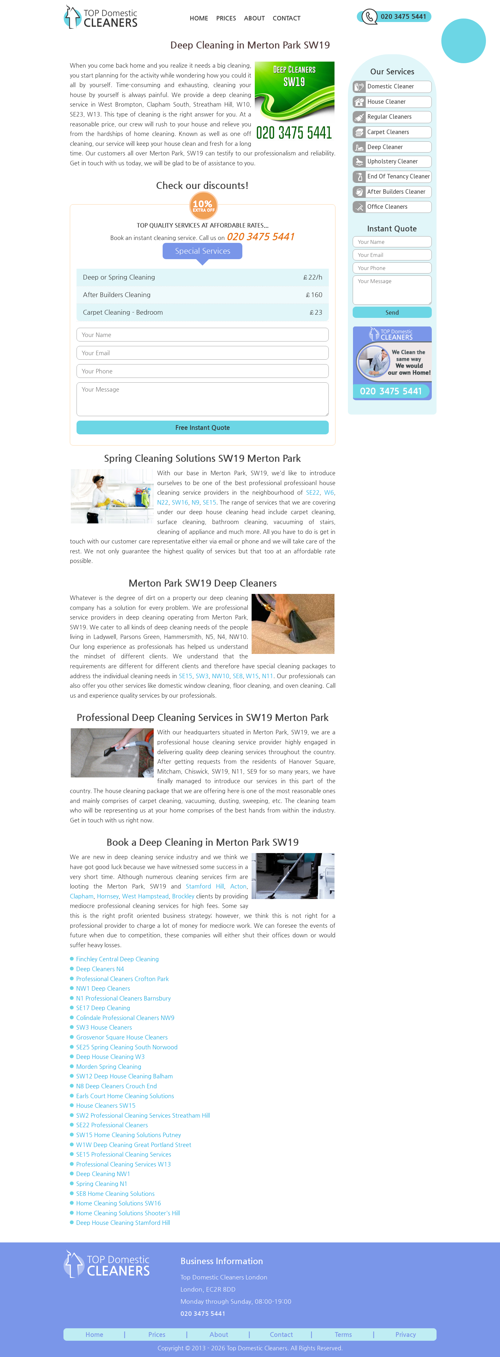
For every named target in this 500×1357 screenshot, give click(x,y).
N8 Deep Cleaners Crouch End (116, 1086)
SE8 (238, 675)
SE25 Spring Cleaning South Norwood (127, 1047)
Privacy (405, 1334)
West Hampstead (145, 896)
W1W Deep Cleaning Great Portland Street (133, 1144)
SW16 (180, 502)
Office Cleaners (380, 207)
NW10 (220, 675)
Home (199, 18)
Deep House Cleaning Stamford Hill (123, 1222)
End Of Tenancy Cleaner (391, 177)
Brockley (183, 896)
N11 (267, 675)
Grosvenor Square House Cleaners (122, 1037)
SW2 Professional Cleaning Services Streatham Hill (143, 1115)
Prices (226, 18)
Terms (343, 1334)
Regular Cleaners (382, 117)
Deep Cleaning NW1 (103, 1173)
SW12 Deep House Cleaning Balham (124, 1076)
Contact (286, 18)
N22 (162, 502)
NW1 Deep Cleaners (103, 988)
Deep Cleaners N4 (100, 968)
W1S (252, 675)
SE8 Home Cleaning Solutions (115, 1193)
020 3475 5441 (394, 16)
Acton (238, 886)
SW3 (202, 675)
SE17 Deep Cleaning (103, 1007)
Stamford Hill (205, 886)
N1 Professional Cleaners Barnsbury (123, 998)
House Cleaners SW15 (106, 1105)
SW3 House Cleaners (104, 1027)
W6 (329, 492)
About (254, 18)
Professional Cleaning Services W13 (123, 1164)
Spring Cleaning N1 (102, 1183)
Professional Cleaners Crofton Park (122, 978)
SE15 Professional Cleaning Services (123, 1154)
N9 (195, 502)
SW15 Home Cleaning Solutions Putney (128, 1134)
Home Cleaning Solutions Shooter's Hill (128, 1213)
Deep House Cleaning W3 (110, 1056)
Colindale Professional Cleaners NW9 (125, 1017)
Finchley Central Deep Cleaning (117, 959)
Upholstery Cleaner (385, 161)
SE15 (209, 502)
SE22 (313, 492)
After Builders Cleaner (389, 192)
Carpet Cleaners (381, 132)
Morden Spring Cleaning (108, 1066)
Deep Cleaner (378, 147)
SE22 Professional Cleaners (112, 1124)
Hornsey (108, 896)
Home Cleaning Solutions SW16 (118, 1203)
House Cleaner (379, 102)
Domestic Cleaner (383, 87)
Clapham (81, 896)
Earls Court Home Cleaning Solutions (125, 1095)
